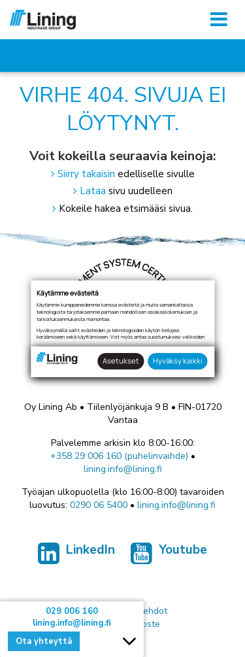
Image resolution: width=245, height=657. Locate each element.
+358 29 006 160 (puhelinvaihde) (119, 456)
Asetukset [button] (121, 360)
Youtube (169, 556)
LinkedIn (76, 556)
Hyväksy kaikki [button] (178, 360)
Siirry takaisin (86, 173)
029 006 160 (72, 611)
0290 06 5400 (98, 505)
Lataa (93, 190)
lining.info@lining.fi (123, 469)
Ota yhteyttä (44, 641)
